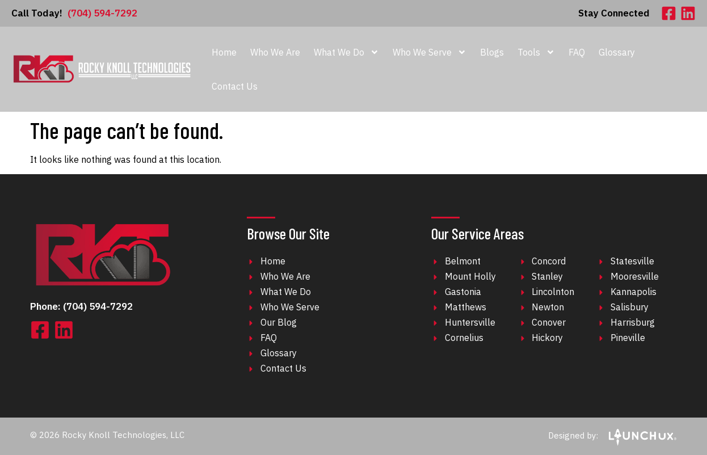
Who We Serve (429, 52)
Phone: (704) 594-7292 (81, 306)
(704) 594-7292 (74, 13)
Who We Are (275, 52)
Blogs (492, 52)
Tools (536, 52)
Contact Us (235, 86)
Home (224, 52)
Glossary (617, 52)
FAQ (577, 52)
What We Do (346, 52)
